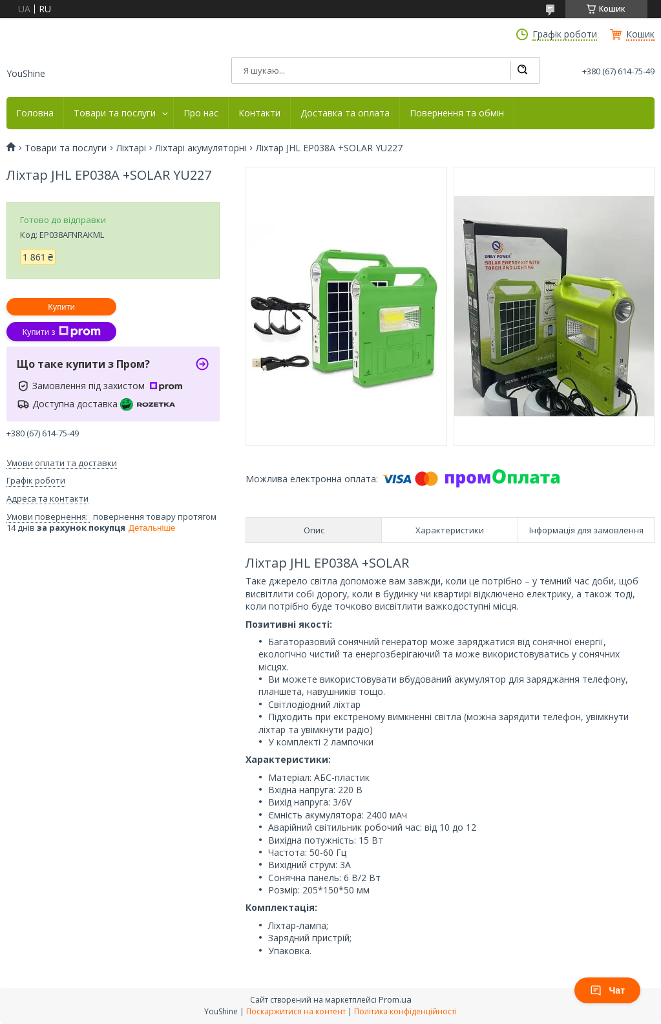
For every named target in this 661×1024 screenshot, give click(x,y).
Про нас (201, 113)
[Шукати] (522, 70)
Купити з (61, 331)
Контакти (259, 113)
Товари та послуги (115, 113)
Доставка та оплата (345, 113)
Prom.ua (395, 999)
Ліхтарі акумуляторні (200, 148)
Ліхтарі (131, 148)
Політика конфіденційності (405, 1011)
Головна (35, 113)
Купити (61, 307)
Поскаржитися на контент (296, 1011)
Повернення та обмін (457, 113)
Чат (607, 990)
